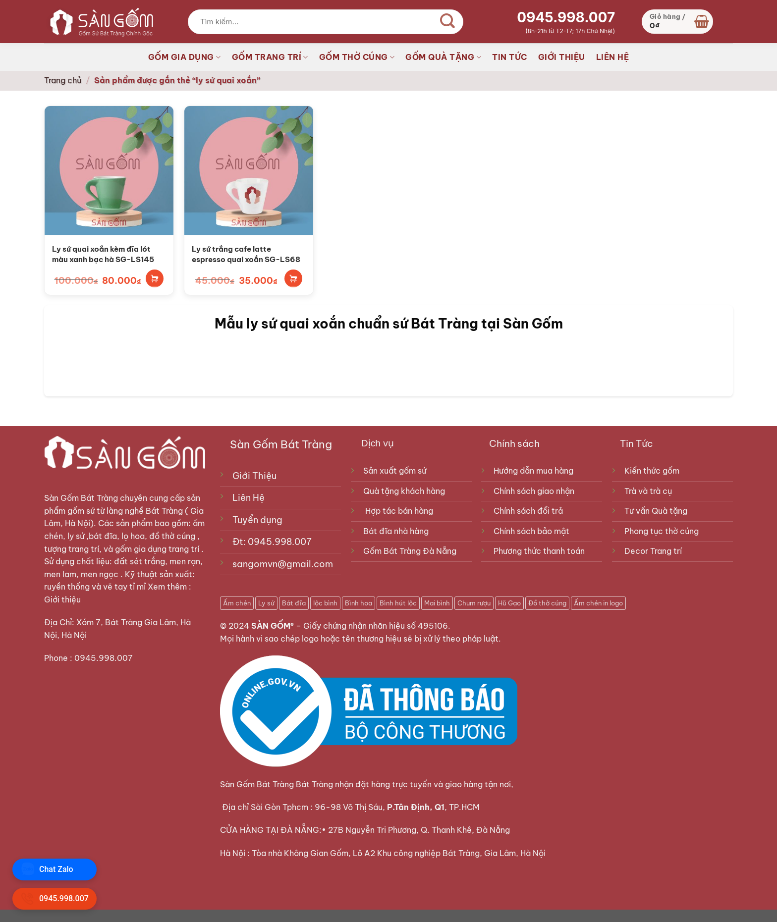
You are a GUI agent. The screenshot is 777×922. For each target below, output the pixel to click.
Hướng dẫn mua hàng (533, 471)
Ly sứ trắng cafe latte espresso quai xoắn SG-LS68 (246, 254)
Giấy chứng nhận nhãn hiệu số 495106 (375, 626)
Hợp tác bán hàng (399, 511)
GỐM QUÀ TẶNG (443, 57)
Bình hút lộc (398, 603)
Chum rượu (474, 603)
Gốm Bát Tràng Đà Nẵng (409, 551)
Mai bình (437, 603)
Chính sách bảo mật (531, 531)
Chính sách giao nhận (534, 491)
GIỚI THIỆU (561, 57)
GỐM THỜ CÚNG (357, 57)
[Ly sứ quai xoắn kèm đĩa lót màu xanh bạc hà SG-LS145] (109, 170)
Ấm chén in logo (598, 603)
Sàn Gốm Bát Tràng (81, 498)
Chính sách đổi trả (528, 511)
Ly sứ (266, 603)
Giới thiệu (63, 599)
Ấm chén (237, 603)
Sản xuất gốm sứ (394, 471)
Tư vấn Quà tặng (657, 511)
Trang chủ (62, 80)
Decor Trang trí (653, 551)
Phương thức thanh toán (539, 551)
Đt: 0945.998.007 (272, 541)
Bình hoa (358, 603)
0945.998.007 (566, 17)
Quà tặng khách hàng (404, 491)
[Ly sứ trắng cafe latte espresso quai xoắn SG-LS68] (248, 170)
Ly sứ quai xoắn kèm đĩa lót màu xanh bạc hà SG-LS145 (103, 254)
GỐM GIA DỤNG (184, 57)
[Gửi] (448, 22)
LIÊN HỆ (612, 57)
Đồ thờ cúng (547, 603)
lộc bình (325, 603)
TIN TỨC (509, 57)
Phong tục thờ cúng (661, 531)
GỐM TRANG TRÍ (270, 57)
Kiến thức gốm (651, 471)
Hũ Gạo (509, 603)
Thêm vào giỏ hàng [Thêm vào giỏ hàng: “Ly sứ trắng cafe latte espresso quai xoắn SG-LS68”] (293, 278)
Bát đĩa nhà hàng (396, 531)
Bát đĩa (294, 603)
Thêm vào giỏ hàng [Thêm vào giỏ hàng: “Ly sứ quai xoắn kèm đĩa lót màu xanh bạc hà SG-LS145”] (155, 278)
